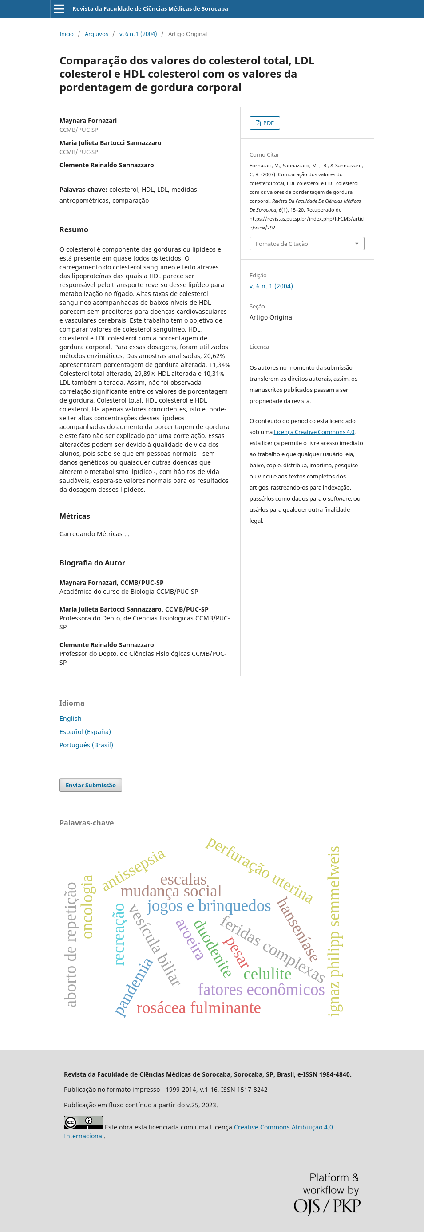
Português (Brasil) (86, 745)
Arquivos (96, 34)
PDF (268, 123)
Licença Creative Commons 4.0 (314, 432)
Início (66, 34)
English (70, 718)
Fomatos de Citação (282, 244)
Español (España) (85, 731)
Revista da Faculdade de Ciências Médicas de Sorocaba (150, 8)
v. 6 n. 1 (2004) (138, 34)
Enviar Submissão (91, 785)
